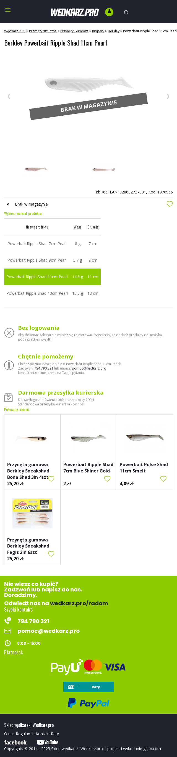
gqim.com (152, 748)
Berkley (113, 31)
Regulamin (25, 733)
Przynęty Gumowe (74, 31)
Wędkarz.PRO (14, 31)
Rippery (98, 31)
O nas (9, 733)
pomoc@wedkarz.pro (89, 368)
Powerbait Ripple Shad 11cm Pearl (150, 31)
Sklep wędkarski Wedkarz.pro (77, 748)
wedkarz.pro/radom (79, 603)
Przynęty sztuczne (43, 31)
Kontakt (43, 733)
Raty (55, 733)
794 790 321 (43, 368)
